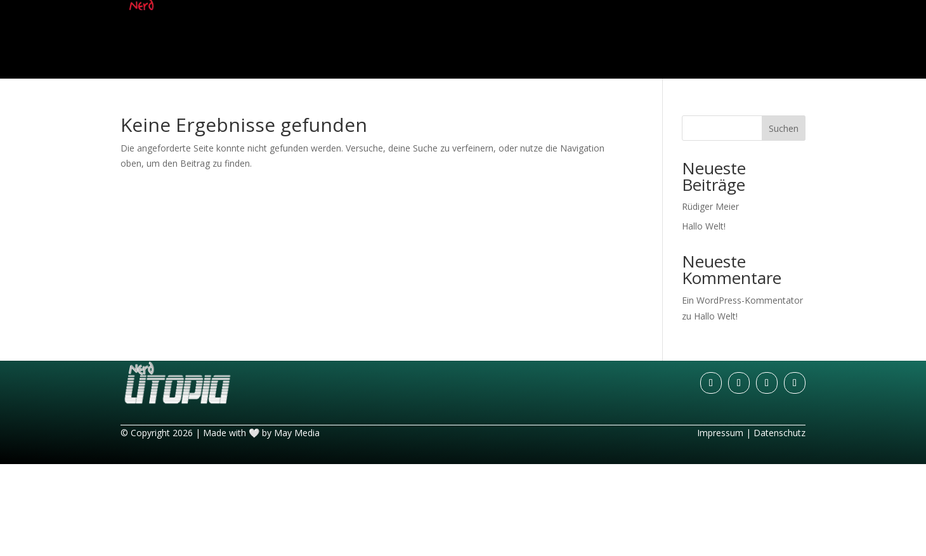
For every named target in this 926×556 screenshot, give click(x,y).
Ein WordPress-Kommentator (742, 300)
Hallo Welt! (704, 226)
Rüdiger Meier (710, 206)
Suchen (784, 128)
